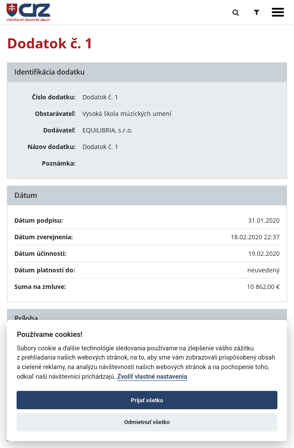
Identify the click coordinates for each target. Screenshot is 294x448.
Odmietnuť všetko (147, 422)
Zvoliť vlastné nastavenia (152, 376)
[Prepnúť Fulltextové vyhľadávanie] (236, 12)
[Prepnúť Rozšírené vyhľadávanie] (256, 12)
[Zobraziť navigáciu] (278, 12)
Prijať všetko (147, 400)
